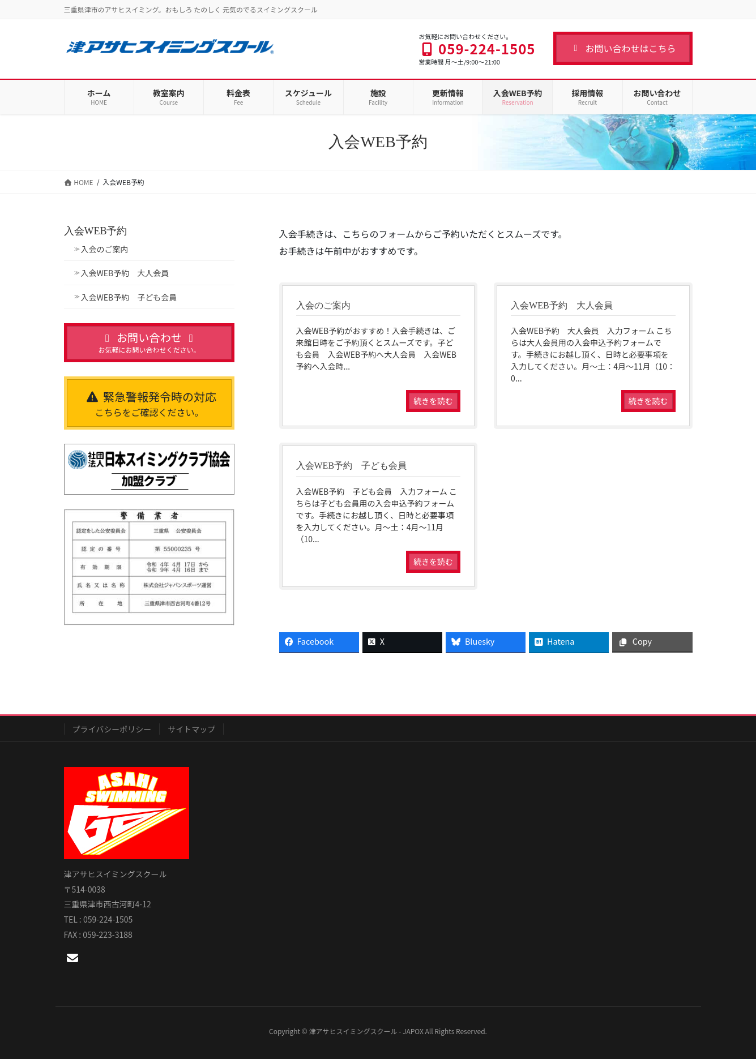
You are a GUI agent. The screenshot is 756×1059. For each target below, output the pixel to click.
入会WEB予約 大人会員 (125, 272)
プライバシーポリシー (112, 729)
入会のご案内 (105, 249)
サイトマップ (191, 729)
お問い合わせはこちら (623, 48)
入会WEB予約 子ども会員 (129, 297)
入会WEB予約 (95, 231)
